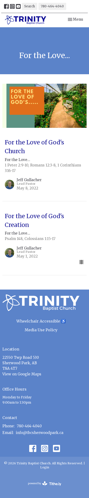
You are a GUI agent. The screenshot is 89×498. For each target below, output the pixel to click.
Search (29, 6)
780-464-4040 (52, 6)
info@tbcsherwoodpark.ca (39, 432)
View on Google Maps (21, 374)
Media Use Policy (41, 329)
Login (44, 467)
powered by (44, 483)
